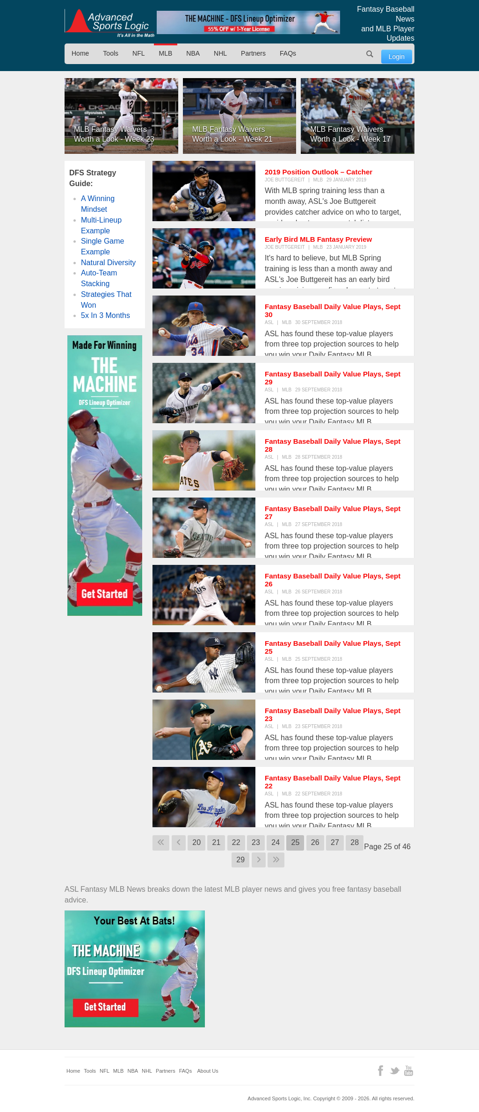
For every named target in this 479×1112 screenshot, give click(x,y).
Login (397, 56)
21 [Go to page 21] (216, 842)
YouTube (408, 1070)
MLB (166, 53)
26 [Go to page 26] (315, 842)
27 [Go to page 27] (335, 842)
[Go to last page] (276, 860)
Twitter (394, 1070)
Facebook (380, 1070)
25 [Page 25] (295, 842)
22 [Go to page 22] (236, 842)
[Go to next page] (259, 860)
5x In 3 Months (105, 315)
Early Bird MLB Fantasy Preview (318, 239)
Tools (110, 53)
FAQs (288, 53)
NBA (193, 53)
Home (80, 53)
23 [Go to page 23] (256, 842)
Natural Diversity (108, 263)
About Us (207, 1071)
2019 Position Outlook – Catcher (318, 172)
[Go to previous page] (179, 843)
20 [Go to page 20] (196, 842)
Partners (253, 53)
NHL (220, 53)
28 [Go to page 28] (354, 842)
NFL (138, 53)
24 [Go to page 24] (275, 842)
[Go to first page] (160, 843)
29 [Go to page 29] (240, 860)
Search (370, 53)
